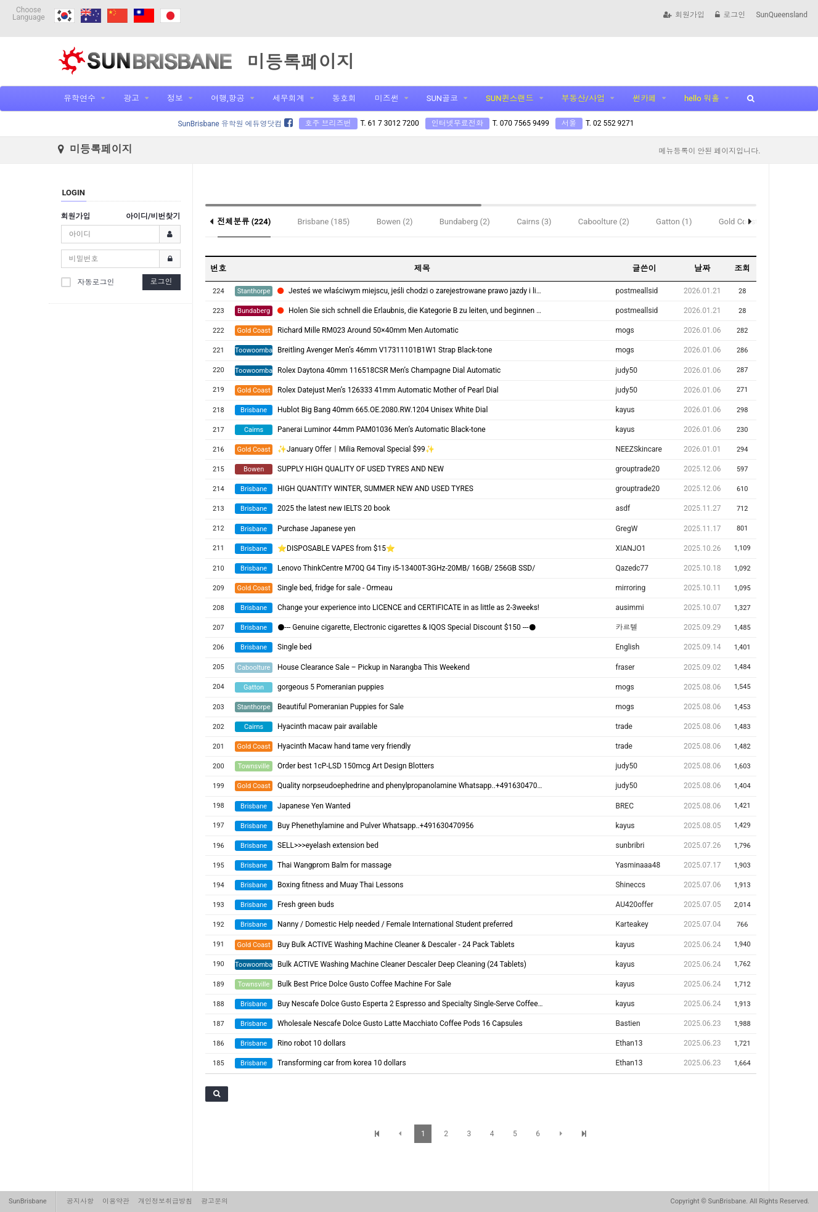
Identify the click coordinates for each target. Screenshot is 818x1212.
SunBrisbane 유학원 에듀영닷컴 (235, 124)
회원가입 (684, 14)
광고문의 (214, 1201)
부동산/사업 (583, 98)
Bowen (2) (395, 221)
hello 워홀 (701, 98)
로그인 (730, 14)
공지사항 (80, 1201)
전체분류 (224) (244, 221)
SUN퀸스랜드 (509, 98)
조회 (742, 268)
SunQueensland (782, 14)
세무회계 (288, 98)
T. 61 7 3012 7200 (390, 123)
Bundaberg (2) (465, 221)
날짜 (702, 268)
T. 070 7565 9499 (521, 123)
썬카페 (644, 98)
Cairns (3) (534, 221)
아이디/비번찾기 (153, 216)
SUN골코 (442, 98)
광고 (131, 98)
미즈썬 (387, 98)
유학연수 (79, 98)
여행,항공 (228, 98)
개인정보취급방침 (165, 1201)
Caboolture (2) (603, 221)
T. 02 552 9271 (610, 123)
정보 (175, 98)
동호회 (344, 98)
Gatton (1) (674, 221)
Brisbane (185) (323, 221)
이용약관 (115, 1201)
